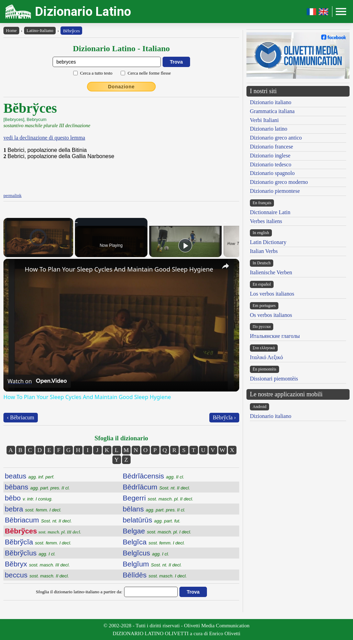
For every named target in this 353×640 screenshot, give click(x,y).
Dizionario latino (268, 129)
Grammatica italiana (272, 111)
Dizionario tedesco (270, 164)
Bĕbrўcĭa (38, 542)
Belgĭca (154, 542)
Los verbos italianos (272, 294)
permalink (12, 195)
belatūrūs (151, 520)
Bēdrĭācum (156, 487)
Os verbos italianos (271, 315)
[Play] (185, 245)
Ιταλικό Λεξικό (266, 357)
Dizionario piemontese (275, 191)
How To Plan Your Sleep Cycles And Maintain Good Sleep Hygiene (119, 269)
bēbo (29, 498)
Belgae (157, 531)
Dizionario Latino (83, 11)
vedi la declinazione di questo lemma (44, 138)
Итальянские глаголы (275, 336)
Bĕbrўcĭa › (224, 417)
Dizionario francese (271, 147)
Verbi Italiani (264, 120)
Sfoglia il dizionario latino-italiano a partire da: (79, 591)
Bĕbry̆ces (71, 30)
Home (11, 30)
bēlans (154, 509)
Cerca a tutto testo (96, 73)
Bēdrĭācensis (153, 476)
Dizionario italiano (270, 102)
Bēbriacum (38, 520)
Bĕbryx (37, 564)
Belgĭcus (146, 553)
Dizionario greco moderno (279, 182)
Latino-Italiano (39, 30)
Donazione (121, 86)
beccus (37, 575)
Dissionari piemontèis (274, 379)
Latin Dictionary (268, 242)
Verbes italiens (266, 221)
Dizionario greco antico (276, 138)
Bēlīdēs (155, 575)
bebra (33, 509)
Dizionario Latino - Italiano (121, 48)
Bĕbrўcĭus (30, 553)
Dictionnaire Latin (270, 212)
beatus (29, 476)
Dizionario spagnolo (272, 173)
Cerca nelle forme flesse (149, 73)
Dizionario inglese (270, 155)
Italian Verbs (264, 251)
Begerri (158, 498)
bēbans (37, 487)
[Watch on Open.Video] (37, 381)
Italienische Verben (271, 272)
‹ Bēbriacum (20, 417)
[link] (14, 270)
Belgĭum (152, 564)
